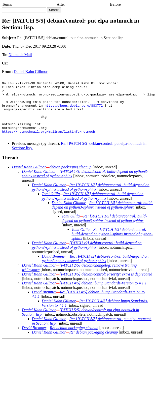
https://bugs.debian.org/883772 (74, 110)
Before (115, 4)
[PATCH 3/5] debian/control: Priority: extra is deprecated (105, 284)
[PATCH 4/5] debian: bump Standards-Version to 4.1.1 (103, 293)
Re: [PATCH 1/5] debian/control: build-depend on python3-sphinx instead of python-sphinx (91, 197)
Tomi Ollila (51, 204)
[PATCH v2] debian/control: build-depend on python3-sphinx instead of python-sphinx (87, 255)
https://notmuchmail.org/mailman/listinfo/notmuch (48, 142)
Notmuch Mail (20, 55)
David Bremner (54, 267)
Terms (7, 4)
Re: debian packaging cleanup (74, 338)
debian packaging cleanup (70, 177)
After (61, 4)
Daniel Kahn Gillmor (30, 71)
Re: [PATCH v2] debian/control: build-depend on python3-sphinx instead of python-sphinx (95, 269)
